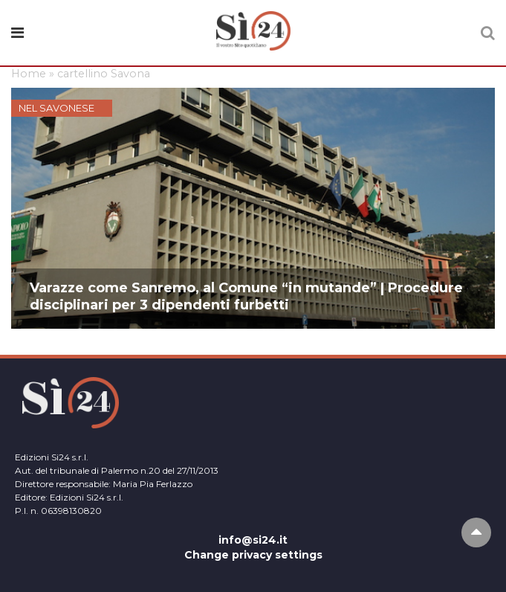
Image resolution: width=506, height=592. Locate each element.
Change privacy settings (253, 555)
